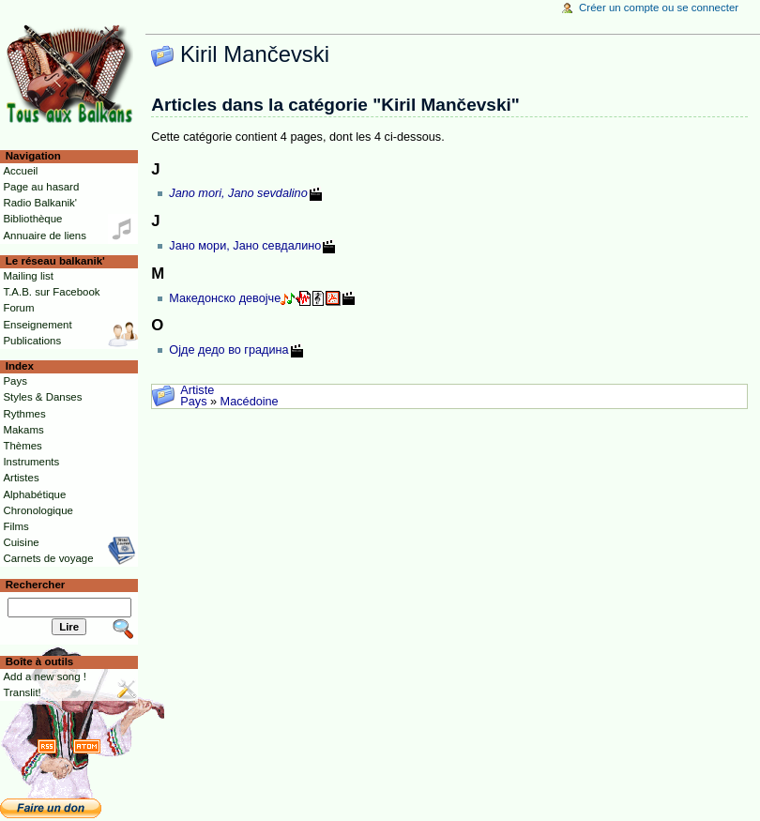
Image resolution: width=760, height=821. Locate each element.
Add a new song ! (44, 676)
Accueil (20, 170)
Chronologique (38, 510)
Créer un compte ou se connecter (658, 7)
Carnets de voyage (48, 558)
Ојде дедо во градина (228, 350)
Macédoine (249, 401)
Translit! (21, 692)
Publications (32, 340)
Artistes (20, 477)
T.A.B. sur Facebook (51, 291)
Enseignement (37, 324)
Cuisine (20, 542)
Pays (193, 401)
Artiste (197, 390)
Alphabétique (34, 494)
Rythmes (24, 413)
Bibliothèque (32, 218)
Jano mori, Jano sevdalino (238, 193)
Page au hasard (41, 186)
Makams (23, 429)
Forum (18, 307)
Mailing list (28, 275)
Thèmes (22, 445)
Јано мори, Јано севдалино (245, 245)
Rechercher (36, 584)
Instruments (31, 461)
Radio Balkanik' (40, 202)
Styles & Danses (42, 397)
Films (15, 526)
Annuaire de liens (44, 235)
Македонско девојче (225, 298)
